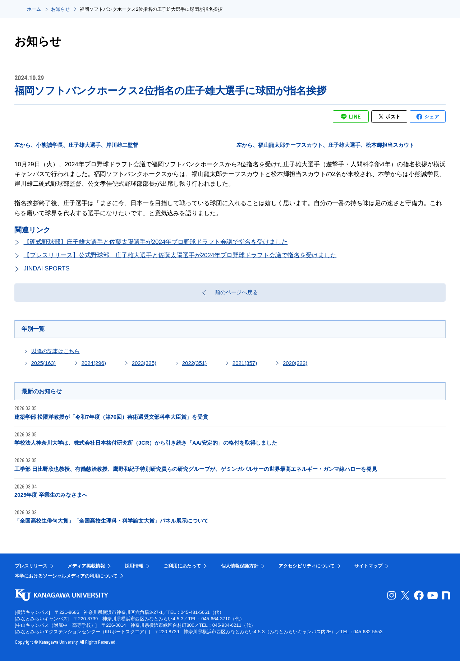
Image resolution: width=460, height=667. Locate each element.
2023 (144, 368)
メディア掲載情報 (86, 571)
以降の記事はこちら (55, 356)
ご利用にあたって (182, 571)
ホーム (34, 9)
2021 (245, 368)
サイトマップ (368, 571)
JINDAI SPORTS (47, 268)
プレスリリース (31, 571)
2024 (94, 368)
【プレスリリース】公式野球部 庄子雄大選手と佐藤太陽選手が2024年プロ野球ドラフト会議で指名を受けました (180, 255)
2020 (295, 368)
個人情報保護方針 (239, 571)
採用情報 (134, 571)
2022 (194, 368)
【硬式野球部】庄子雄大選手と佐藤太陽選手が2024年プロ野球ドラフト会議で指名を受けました (156, 241)
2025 (43, 368)
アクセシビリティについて (307, 571)
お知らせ (60, 9)
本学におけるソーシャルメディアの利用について (66, 581)
